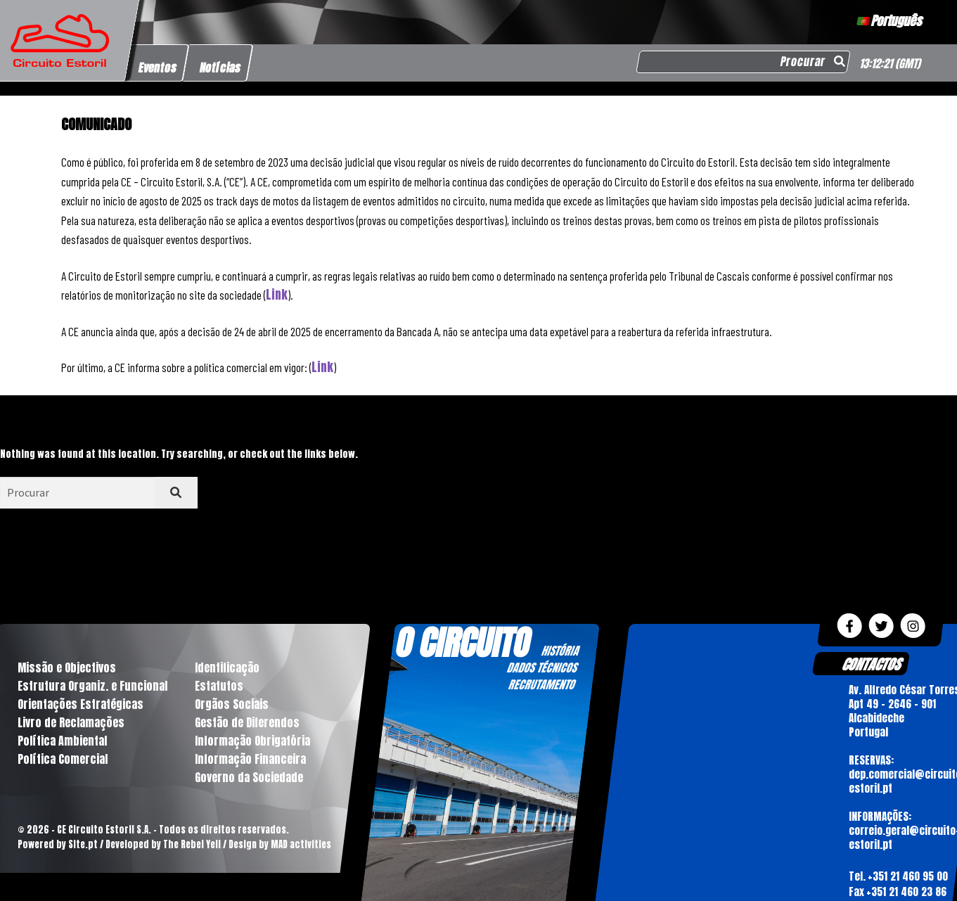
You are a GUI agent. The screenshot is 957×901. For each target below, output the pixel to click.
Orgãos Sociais (232, 704)
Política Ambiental (62, 740)
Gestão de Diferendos (247, 722)
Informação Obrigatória (252, 740)
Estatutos (219, 685)
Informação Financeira (250, 758)
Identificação (227, 667)
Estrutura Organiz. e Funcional (92, 685)
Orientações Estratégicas (80, 704)
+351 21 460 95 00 (908, 876)
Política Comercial (63, 758)
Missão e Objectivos (67, 667)
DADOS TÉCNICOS (541, 667)
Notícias (220, 67)
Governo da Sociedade (249, 777)
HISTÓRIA (559, 650)
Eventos (158, 67)
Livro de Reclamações (71, 722)
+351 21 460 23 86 (906, 892)
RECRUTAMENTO (541, 684)
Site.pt (83, 844)
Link (277, 295)
